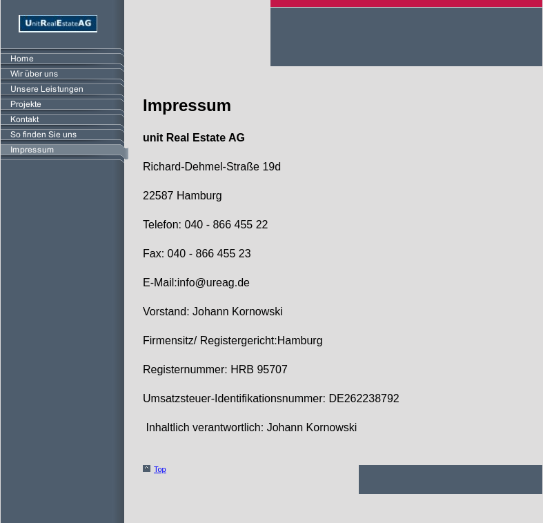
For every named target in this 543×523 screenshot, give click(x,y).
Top (160, 469)
